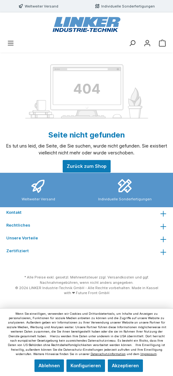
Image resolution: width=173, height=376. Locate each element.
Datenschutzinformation (108, 354)
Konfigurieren (86, 365)
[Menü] (10, 43)
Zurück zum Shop (87, 166)
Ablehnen (49, 365)
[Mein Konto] (147, 43)
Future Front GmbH (92, 293)
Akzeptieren (125, 365)
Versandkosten (120, 277)
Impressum (148, 354)
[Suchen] (132, 43)
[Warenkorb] (162, 43)
